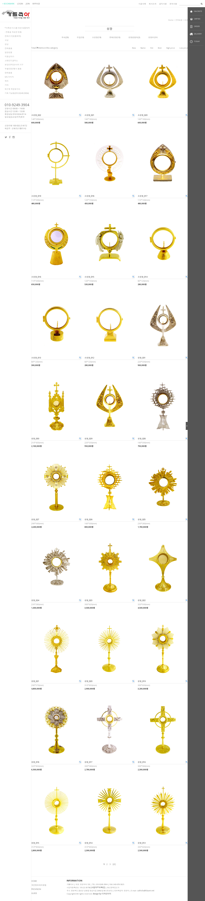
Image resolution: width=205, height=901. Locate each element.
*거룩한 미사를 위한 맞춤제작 (17, 28)
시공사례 (142, 4)
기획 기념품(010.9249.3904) (17, 93)
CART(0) (195, 19)
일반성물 (8, 52)
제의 (6, 81)
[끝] (114, 864)
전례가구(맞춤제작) (13, 36)
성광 (186, 20)
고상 (6, 40)
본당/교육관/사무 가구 (14, 64)
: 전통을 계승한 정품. (13, 32)
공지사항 (163, 4)
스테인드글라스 (11, 60)
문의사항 (173, 4)
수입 (79, 37)
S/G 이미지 (9, 77)
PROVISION (36, 889)
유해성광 (113, 37)
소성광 (95, 37)
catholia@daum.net (145, 890)
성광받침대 (133, 37)
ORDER (195, 26)
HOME (34, 881)
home (170, 20)
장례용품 (8, 72)
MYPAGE (36, 3)
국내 (63, 37)
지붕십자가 (9, 56)
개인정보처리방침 (38, 885)
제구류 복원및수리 (12, 89)
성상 (6, 44)
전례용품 (8, 48)
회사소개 (152, 4)
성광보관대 (153, 37)
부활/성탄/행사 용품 (13, 68)
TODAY (195, 41)
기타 (6, 85)
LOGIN (20, 3)
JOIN (28, 3)
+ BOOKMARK (8, 3)
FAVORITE (196, 11)
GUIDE (34, 893)
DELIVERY (196, 34)
